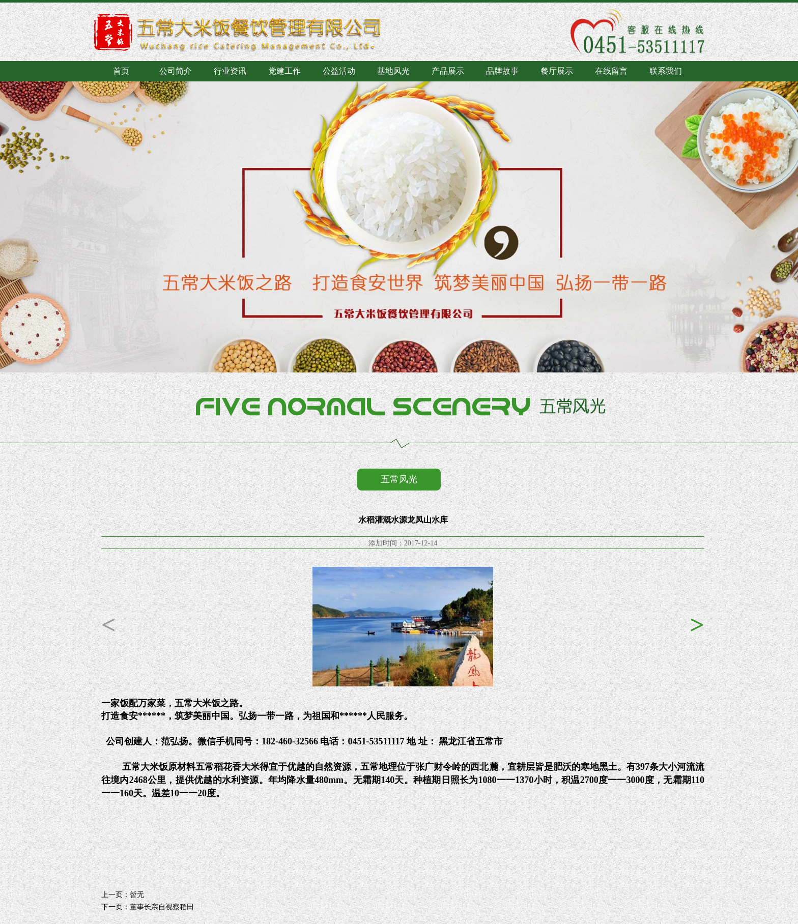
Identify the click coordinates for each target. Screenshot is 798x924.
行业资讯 (230, 71)
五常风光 (399, 479)
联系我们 (665, 71)
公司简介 (175, 71)
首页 (121, 71)
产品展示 (448, 71)
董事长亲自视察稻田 (162, 907)
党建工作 (284, 71)
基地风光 (393, 71)
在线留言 (611, 71)
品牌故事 (502, 71)
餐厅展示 (556, 71)
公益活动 (339, 71)
